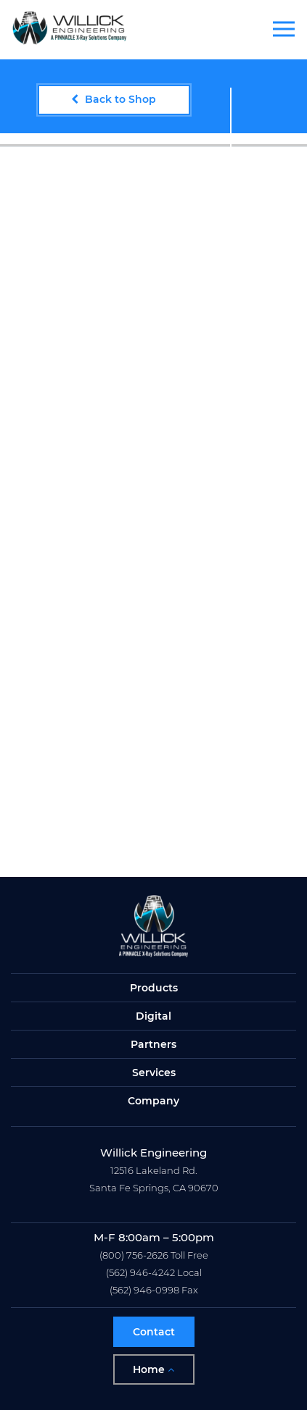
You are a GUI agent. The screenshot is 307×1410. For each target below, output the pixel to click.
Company (153, 1100)
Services (154, 1072)
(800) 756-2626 (133, 1255)
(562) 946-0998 (144, 1290)
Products (154, 987)
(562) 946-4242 (140, 1272)
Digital (153, 1016)
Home (153, 1369)
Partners (153, 1044)
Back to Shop (113, 99)
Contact (154, 1331)
